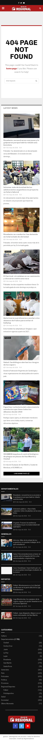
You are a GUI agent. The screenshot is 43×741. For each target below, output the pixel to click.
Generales (5, 670)
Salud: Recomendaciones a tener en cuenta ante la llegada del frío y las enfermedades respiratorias (26, 556)
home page (11, 68)
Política (4, 680)
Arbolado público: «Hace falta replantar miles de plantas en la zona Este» (27, 511)
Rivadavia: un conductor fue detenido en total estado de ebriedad (20, 235)
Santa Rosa (7, 666)
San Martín (7, 663)
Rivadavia (7, 115)
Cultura (4, 636)
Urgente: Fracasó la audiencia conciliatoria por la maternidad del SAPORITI (26, 525)
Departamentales (7, 639)
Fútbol (5, 690)
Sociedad (7, 162)
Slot (2, 625)
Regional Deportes (8, 687)
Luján (5, 656)
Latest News (10, 108)
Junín (5, 649)
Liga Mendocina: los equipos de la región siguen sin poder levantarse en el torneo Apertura (27, 601)
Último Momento (7, 704)
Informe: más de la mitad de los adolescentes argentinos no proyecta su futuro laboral (20, 189)
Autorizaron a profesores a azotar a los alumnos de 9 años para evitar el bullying (21, 320)
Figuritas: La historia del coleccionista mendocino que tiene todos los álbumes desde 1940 (21, 409)
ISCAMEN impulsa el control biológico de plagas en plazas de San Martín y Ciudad (20, 456)
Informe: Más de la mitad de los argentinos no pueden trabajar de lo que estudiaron (26, 542)
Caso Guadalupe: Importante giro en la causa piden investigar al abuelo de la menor (27, 570)
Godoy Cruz (7, 646)
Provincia (7, 337)
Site (5, 625)
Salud (3, 697)
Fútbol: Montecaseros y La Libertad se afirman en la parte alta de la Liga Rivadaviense (26, 587)
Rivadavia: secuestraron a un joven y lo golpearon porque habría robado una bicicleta (21, 142)
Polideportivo (8, 693)
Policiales (8, 209)
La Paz (5, 653)
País (2, 673)
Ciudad (6, 643)
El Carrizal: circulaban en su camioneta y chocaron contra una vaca (21, 277)
